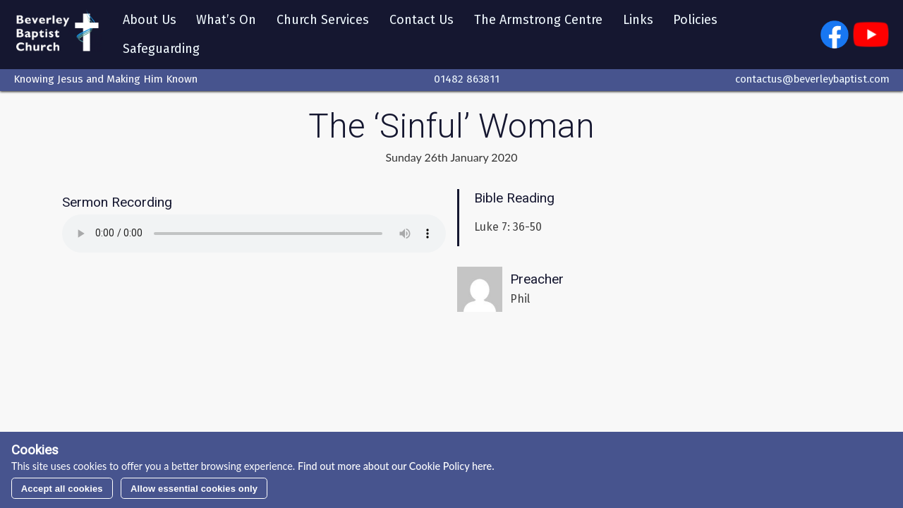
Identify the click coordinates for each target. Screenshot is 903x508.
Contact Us (422, 20)
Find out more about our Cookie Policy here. (394, 466)
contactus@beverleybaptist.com (812, 79)
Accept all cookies (62, 488)
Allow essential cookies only (194, 488)
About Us (149, 20)
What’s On (227, 20)
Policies (696, 20)
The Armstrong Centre (539, 20)
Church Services (323, 20)
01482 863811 (466, 79)
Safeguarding (161, 48)
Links (638, 20)
